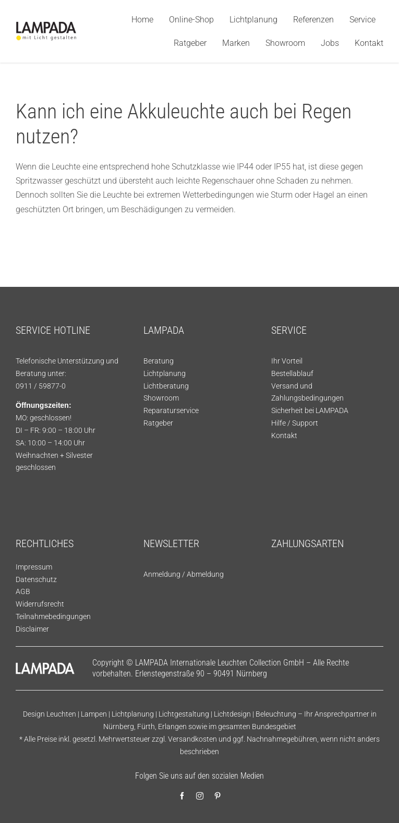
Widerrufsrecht (40, 604)
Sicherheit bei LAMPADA (309, 410)
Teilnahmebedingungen (53, 616)
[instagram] (199, 796)
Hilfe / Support (294, 423)
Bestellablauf (292, 373)
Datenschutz (36, 579)
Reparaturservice (171, 410)
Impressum (34, 567)
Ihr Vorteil (287, 361)
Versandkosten (192, 739)
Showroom (161, 398)
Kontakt (284, 435)
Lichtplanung (164, 373)
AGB (23, 591)
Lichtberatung (166, 386)
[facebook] (182, 796)
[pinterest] (217, 796)
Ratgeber (158, 423)
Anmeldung (161, 574)
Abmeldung (205, 574)
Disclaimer (32, 629)
